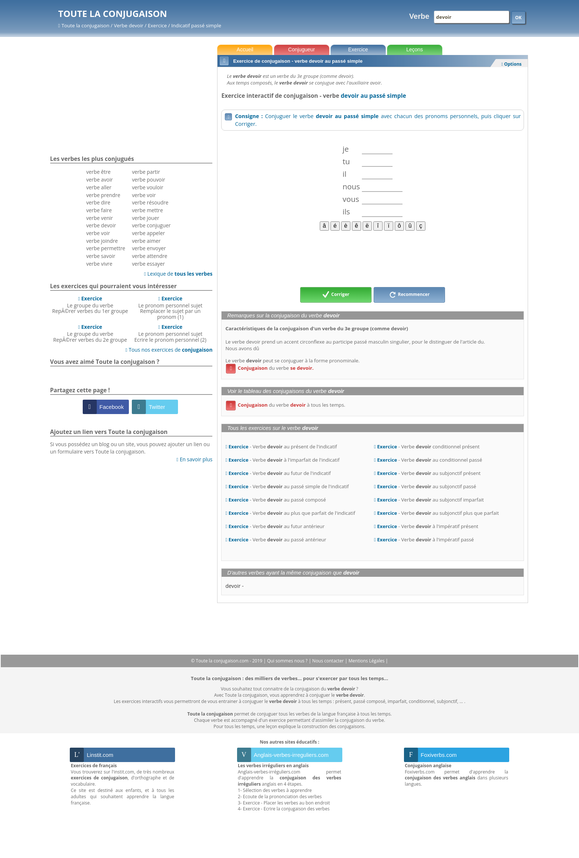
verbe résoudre (150, 202)
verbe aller (98, 187)
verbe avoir (99, 179)
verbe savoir (100, 255)
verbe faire (99, 210)
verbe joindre (102, 240)
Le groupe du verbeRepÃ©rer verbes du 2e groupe (90, 333)
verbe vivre (99, 263)
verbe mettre (147, 210)
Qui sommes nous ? (288, 661)
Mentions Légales (367, 661)
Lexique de (178, 273)
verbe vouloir (147, 187)
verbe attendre (149, 255)
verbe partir (146, 171)
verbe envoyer (149, 248)
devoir (232, 585)
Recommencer (409, 294)
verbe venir (99, 217)
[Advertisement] (372, 258)
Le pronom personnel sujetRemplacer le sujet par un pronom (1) (170, 307)
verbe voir (98, 233)
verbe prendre (103, 195)
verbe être (98, 171)
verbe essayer (148, 263)
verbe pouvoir (148, 179)
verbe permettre (105, 248)
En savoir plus (194, 459)
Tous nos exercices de (169, 349)
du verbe (270, 368)
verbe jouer (145, 217)
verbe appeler (148, 233)
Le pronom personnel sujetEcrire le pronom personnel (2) (170, 333)
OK (518, 17)
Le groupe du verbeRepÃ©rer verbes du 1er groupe (90, 305)
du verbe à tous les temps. (285, 405)
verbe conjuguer (151, 225)
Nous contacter (328, 661)
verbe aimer (146, 240)
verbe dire (98, 202)
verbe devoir (101, 225)
